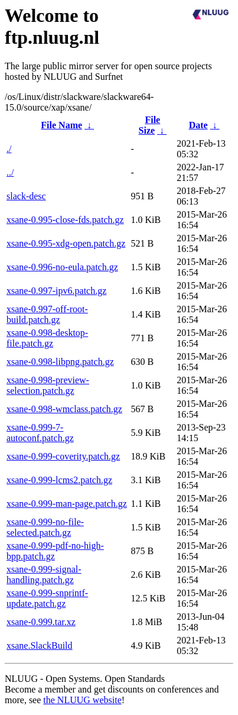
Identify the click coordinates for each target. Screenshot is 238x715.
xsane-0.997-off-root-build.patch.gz (47, 314)
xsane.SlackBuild (39, 645)
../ (10, 172)
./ (8, 149)
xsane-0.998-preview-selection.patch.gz (47, 385)
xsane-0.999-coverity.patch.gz (63, 456)
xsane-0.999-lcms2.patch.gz (59, 480)
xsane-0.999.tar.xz (41, 622)
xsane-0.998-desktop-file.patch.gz (47, 338)
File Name (61, 125)
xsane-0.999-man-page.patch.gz (66, 504)
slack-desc (26, 196)
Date (198, 125)
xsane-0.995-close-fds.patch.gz (65, 220)
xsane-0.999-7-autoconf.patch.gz (40, 432)
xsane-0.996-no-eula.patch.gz (62, 267)
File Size (150, 125)
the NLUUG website (82, 700)
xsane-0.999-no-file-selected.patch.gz (45, 527)
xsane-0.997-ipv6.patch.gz (56, 291)
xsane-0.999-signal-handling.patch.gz (43, 574)
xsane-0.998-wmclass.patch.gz (64, 409)
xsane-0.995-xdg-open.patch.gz (65, 243)
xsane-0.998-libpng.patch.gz (60, 362)
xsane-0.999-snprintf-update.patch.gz (47, 598)
